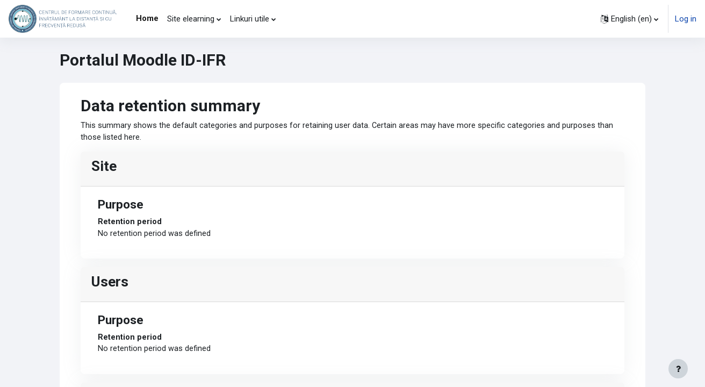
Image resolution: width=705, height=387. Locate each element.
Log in (685, 19)
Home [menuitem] (147, 18)
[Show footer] (678, 368)
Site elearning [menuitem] (190, 19)
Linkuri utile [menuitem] (249, 19)
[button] (629, 19)
